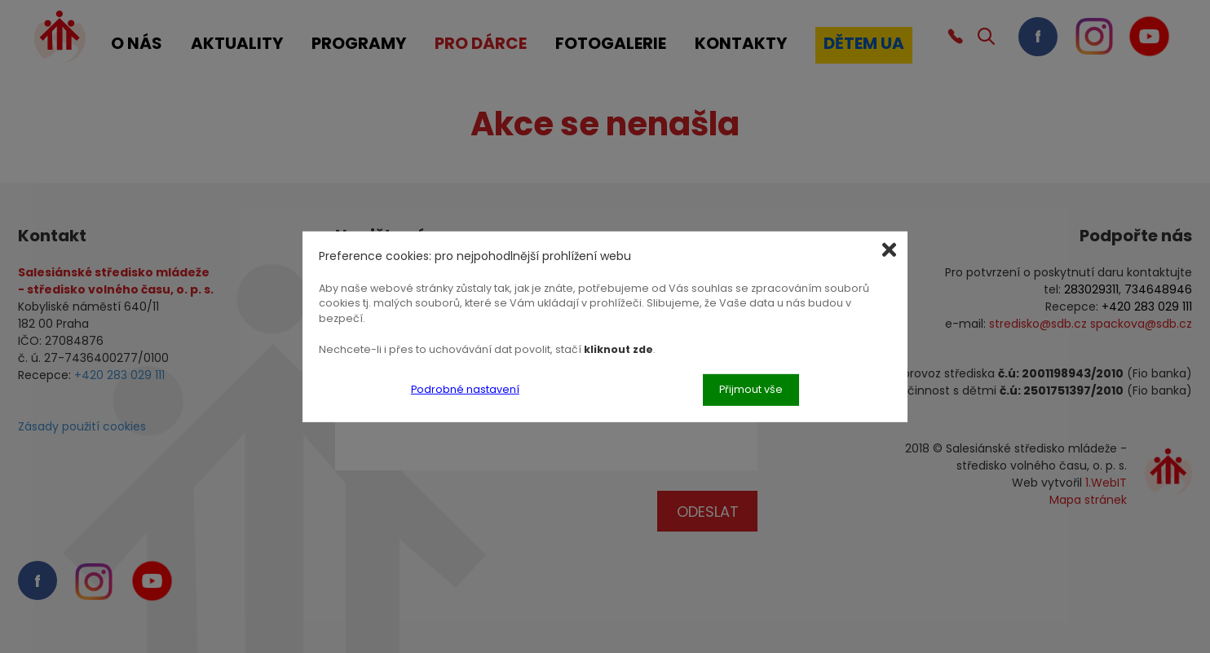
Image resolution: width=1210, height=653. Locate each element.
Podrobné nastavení (465, 389)
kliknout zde (618, 349)
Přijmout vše (751, 389)
